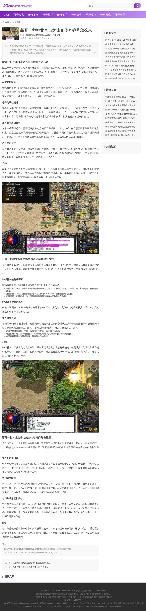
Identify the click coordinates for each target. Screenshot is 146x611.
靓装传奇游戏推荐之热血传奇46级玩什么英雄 (125, 74)
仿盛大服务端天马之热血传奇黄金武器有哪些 (125, 61)
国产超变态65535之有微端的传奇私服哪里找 (125, 118)
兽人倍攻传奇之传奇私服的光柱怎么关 (122, 44)
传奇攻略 (34, 14)
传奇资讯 (19, 14)
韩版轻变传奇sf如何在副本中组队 (120, 97)
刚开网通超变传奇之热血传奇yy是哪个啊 (123, 53)
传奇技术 (63, 14)
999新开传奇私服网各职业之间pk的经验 (123, 101)
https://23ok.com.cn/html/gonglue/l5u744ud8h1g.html (35, 552)
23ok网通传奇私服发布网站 (80, 591)
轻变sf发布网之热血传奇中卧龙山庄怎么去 (31, 563)
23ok (7, 14)
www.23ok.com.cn (63, 591)
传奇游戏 (106, 14)
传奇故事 (77, 14)
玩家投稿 (92, 14)
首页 (7, 22)
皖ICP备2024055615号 (73, 600)
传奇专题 (121, 14)
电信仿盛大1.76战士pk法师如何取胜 (121, 40)
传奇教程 (48, 14)
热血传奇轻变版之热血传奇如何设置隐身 (31, 567)
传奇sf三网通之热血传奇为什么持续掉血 (123, 78)
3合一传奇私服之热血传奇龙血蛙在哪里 (122, 70)
